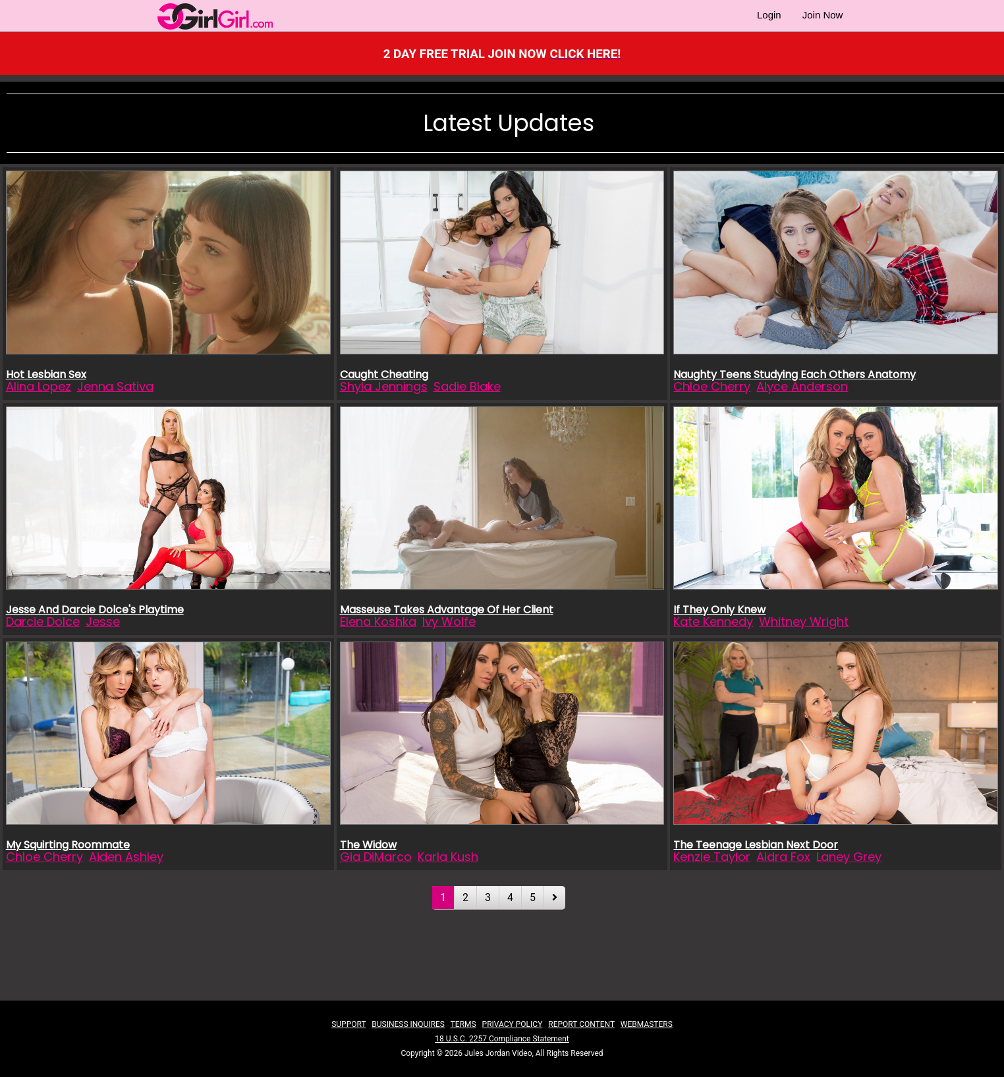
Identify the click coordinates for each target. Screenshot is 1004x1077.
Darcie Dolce (43, 621)
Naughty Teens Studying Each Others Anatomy (794, 374)
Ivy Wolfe (449, 621)
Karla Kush (448, 856)
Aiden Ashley (126, 856)
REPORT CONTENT (581, 1024)
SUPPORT (348, 1024)
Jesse (103, 621)
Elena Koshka (378, 621)
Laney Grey (848, 856)
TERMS (463, 1024)
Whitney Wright (804, 621)
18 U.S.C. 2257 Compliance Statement (502, 1038)
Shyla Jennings (384, 386)
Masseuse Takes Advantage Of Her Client (446, 609)
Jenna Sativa (115, 386)
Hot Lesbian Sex (46, 374)
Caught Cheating (384, 374)
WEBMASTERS (647, 1024)
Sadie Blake (467, 386)
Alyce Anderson (802, 386)
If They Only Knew (719, 609)
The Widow (368, 844)
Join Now (822, 14)
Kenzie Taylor (711, 856)
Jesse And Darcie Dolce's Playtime (95, 609)
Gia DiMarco (376, 856)
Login (769, 14)
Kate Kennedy (713, 621)
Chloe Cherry (711, 386)
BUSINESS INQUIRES (408, 1024)
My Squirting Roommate (68, 844)
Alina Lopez (38, 386)
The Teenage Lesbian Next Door (755, 844)
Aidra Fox (783, 856)
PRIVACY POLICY (512, 1024)
